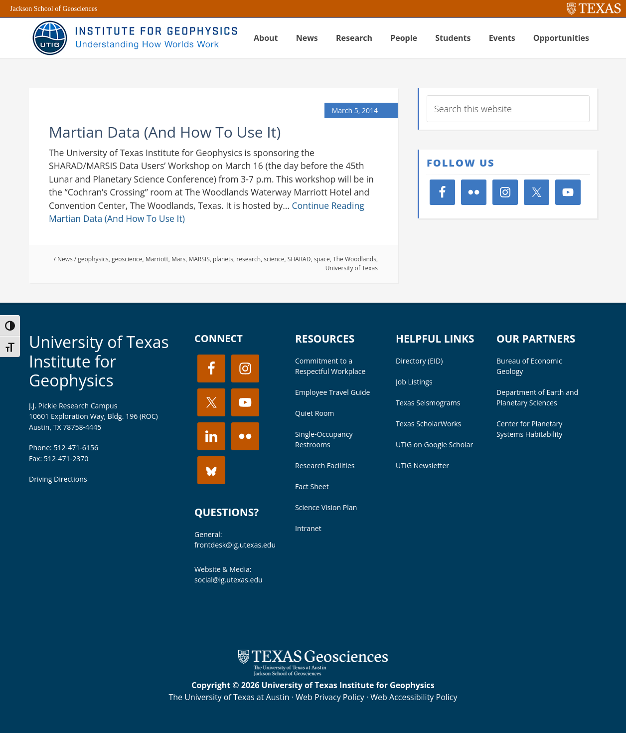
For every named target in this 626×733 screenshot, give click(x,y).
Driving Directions (58, 479)
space (322, 259)
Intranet (308, 528)
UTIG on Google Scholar (434, 444)
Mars (178, 259)
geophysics (93, 259)
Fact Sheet (312, 486)
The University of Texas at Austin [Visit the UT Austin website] (228, 697)
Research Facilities (325, 465)
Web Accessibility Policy (413, 697)
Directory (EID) (419, 361)
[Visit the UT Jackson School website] (313, 673)
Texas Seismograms (428, 402)
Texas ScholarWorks (428, 423)
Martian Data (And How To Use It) (165, 132)
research (248, 259)
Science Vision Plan (326, 507)
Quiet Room (314, 413)
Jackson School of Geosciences (53, 8)
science (274, 259)
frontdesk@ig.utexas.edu (235, 545)
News (65, 259)
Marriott (157, 259)
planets (223, 259)
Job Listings (414, 381)
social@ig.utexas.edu (228, 579)
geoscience (127, 259)
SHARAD (299, 259)
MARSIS (198, 259)
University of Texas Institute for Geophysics (99, 361)
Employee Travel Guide (332, 392)
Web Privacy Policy (330, 697)
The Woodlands (354, 259)
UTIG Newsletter (422, 465)
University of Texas (351, 268)
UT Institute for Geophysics (133, 38)
